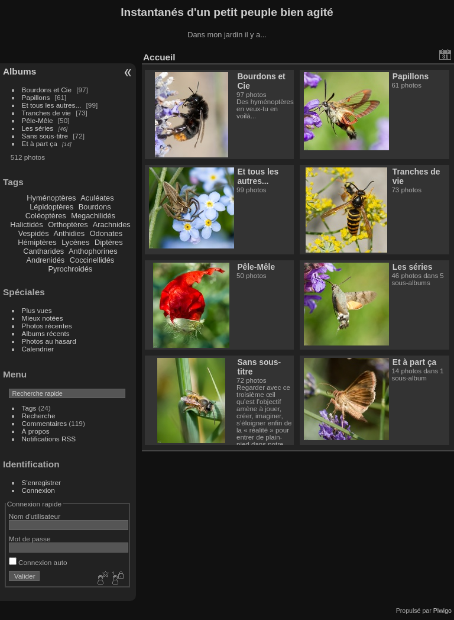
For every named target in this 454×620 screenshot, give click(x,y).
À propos (36, 431)
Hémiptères (37, 242)
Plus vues (37, 310)
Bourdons (95, 206)
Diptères (109, 242)
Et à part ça (39, 143)
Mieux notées (42, 318)
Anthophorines (93, 251)
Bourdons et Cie (47, 89)
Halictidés (26, 224)
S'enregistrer (41, 482)
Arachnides (112, 224)
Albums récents (46, 333)
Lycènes (75, 242)
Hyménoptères (51, 197)
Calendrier (38, 349)
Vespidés (33, 233)
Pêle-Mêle (37, 120)
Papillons (36, 97)
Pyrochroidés (70, 268)
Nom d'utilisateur (34, 516)
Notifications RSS (49, 439)
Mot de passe (30, 538)
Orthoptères (68, 224)
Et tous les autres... (52, 105)
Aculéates (97, 197)
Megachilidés (93, 215)
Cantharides (43, 251)
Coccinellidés (92, 260)
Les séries (38, 128)
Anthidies (69, 233)
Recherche (39, 415)
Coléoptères (45, 215)
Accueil (159, 57)
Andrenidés (46, 260)
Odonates (106, 233)
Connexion (38, 490)
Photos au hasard (49, 341)
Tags (29, 408)
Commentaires (44, 423)
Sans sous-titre (45, 136)
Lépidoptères (51, 206)
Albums (19, 71)
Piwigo (442, 610)
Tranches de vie (46, 113)
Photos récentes (47, 326)
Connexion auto (38, 562)
